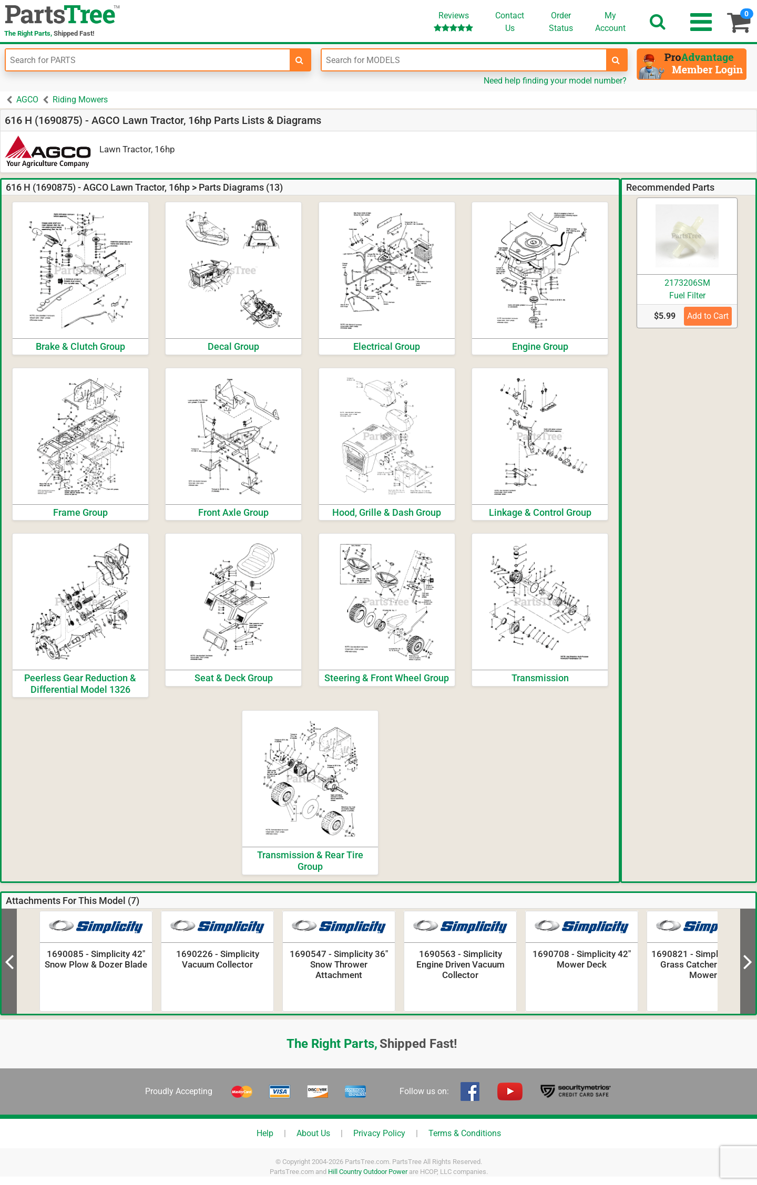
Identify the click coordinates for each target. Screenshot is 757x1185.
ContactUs (509, 22)
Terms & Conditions (464, 1133)
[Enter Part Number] (148, 59)
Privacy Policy (379, 1133)
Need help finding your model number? (555, 81)
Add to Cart (708, 316)
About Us (313, 1133)
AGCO (27, 100)
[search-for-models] (616, 59)
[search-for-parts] (299, 59)
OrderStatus (561, 22)
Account (610, 21)
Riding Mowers (80, 100)
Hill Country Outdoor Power (367, 1172)
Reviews (453, 21)
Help (265, 1133)
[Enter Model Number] (464, 59)
